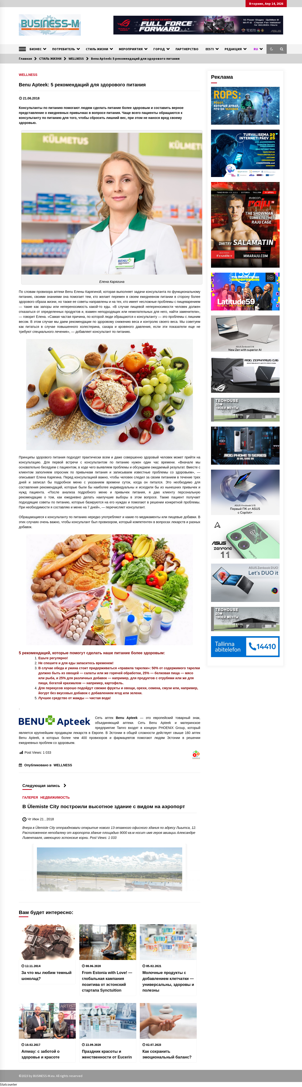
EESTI (210, 49)
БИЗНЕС (35, 49)
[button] (272, 49)
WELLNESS (28, 74)
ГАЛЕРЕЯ (30, 797)
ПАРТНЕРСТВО (187, 49)
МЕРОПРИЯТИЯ (131, 49)
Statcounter (8, 1084)
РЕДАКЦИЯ (233, 49)
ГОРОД (159, 49)
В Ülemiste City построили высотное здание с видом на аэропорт (103, 806)
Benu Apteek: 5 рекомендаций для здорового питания (82, 84)
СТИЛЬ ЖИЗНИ (97, 49)
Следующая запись (44, 785)
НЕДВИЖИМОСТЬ (55, 797)
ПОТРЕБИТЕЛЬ (63, 49)
